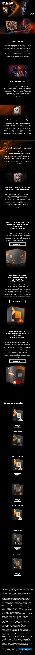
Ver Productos (26, 649)
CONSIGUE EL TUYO (18, 244)
